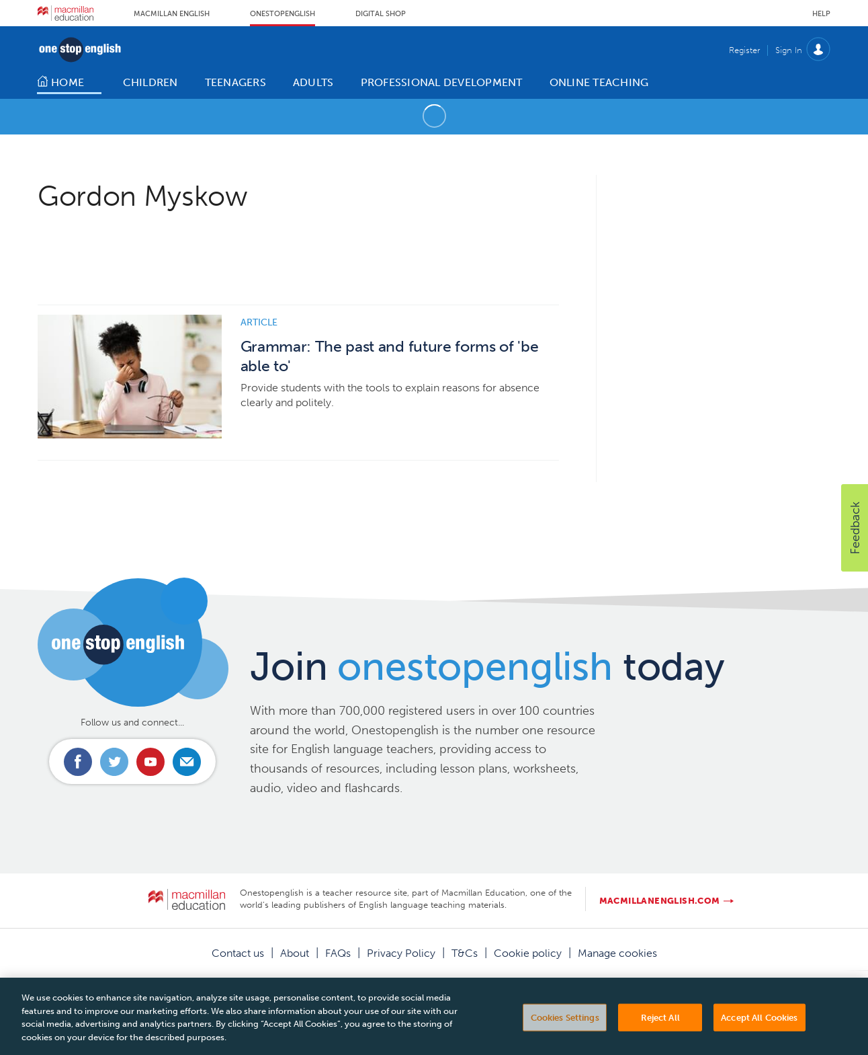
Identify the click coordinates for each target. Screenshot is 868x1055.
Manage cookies (617, 953)
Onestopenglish (282, 13)
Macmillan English (172, 13)
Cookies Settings (565, 1027)
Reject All (660, 1027)
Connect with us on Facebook (78, 761)
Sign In (788, 50)
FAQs (338, 953)
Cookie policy (528, 953)
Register (744, 50)
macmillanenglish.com (659, 901)
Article (259, 322)
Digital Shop (380, 13)
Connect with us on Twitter (114, 761)
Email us (187, 761)
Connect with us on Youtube (150, 761)
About (294, 953)
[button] (854, 528)
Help (821, 13)
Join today (487, 666)
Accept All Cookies (759, 1027)
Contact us (238, 953)
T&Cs (464, 953)
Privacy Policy (401, 953)
